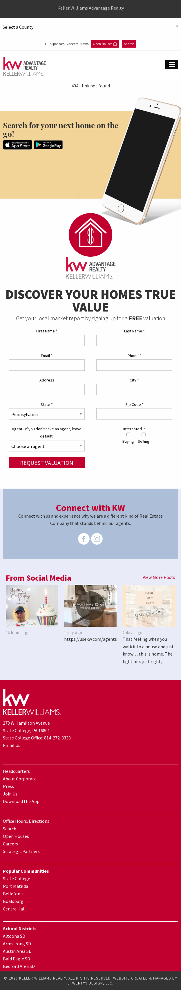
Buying (128, 438)
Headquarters (16, 771)
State (47, 404)
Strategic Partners (21, 851)
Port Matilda (15, 886)
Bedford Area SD (19, 966)
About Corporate (20, 779)
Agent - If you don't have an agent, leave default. (47, 432)
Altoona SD (14, 936)
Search (129, 44)
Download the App (21, 801)
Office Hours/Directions (26, 821)
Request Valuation (46, 462)
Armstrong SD (17, 943)
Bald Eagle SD (16, 959)
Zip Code (134, 404)
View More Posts (159, 577)
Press (8, 786)
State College (16, 878)
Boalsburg (13, 901)
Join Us (10, 794)
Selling (143, 438)
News (84, 44)
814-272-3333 (57, 738)
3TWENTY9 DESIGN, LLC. (90, 983)
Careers (73, 44)
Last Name (134, 331)
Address (46, 380)
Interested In (134, 428)
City (134, 380)
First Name (46, 331)
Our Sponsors (55, 44)
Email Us (11, 745)
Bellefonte (14, 894)
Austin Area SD (17, 951)
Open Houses (105, 44)
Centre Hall (14, 909)
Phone (134, 355)
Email (47, 355)
